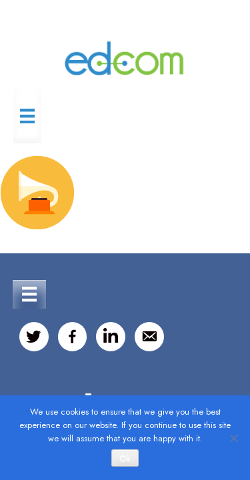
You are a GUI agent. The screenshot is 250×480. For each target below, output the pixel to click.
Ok (125, 458)
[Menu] (27, 116)
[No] (233, 438)
